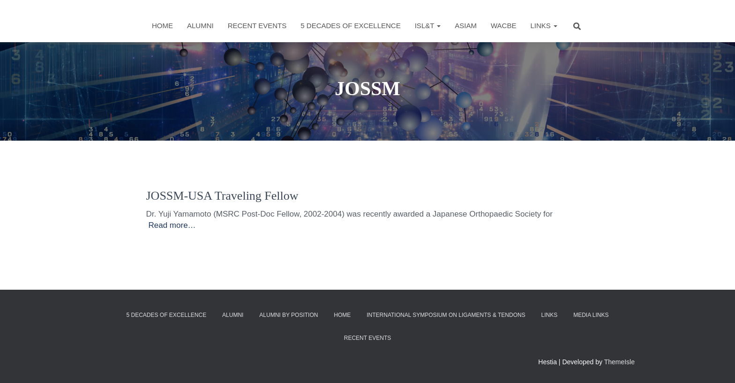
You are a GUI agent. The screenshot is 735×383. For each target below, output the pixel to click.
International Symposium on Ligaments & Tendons (446, 315)
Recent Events (257, 26)
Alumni (200, 26)
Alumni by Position (288, 315)
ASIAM (466, 26)
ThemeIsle (619, 362)
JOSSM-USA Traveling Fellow (222, 196)
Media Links (590, 315)
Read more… (172, 225)
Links (543, 26)
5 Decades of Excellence (350, 26)
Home (162, 26)
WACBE (503, 26)
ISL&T (428, 26)
